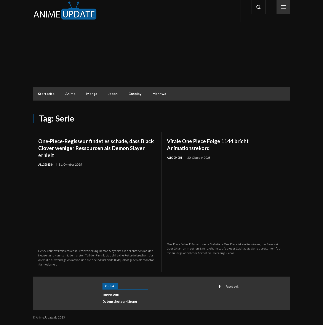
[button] (258, 7)
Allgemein (46, 164)
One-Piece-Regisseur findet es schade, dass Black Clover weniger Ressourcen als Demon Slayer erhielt (97, 147)
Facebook (232, 287)
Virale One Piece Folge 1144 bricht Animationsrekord (214, 144)
